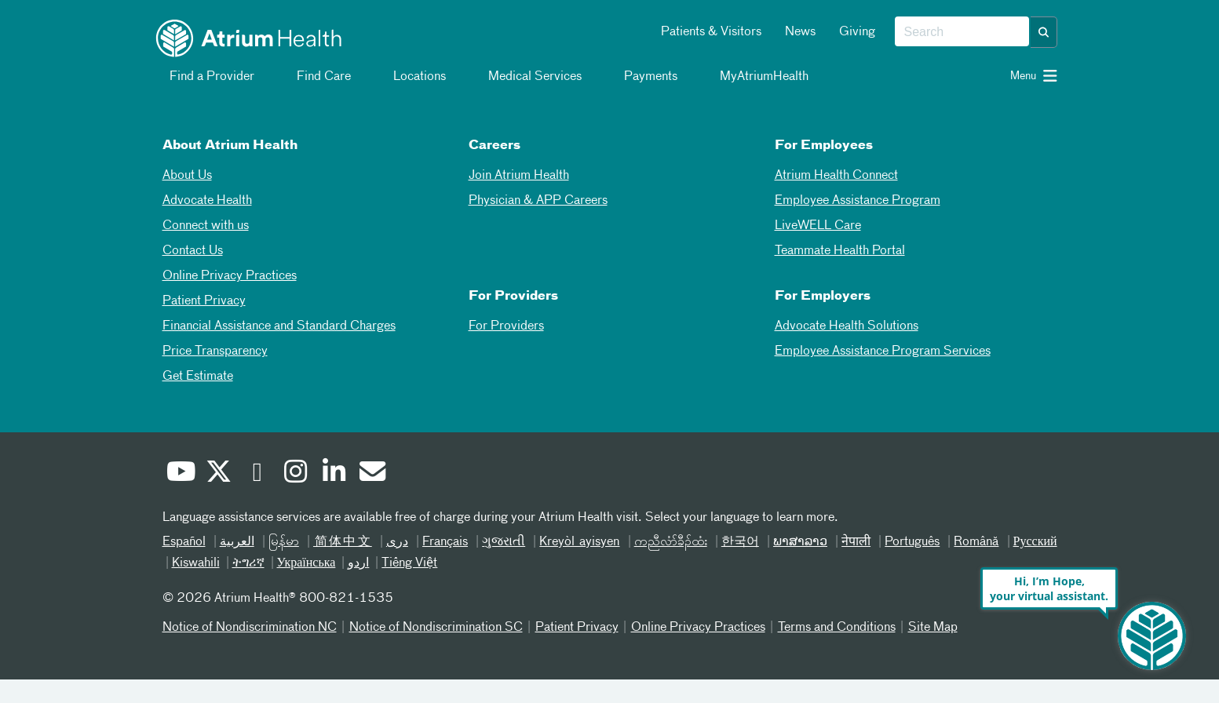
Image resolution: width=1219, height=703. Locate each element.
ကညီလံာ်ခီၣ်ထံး (670, 542)
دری (397, 542)
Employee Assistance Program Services (883, 351)
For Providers (506, 326)
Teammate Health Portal (840, 251)
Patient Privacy (204, 301)
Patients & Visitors (711, 32)
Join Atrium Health (519, 175)
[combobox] (962, 32)
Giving (857, 32)
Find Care (314, 77)
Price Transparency (215, 351)
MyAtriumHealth (754, 77)
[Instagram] (293, 474)
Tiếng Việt (409, 563)
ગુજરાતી (503, 542)
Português (912, 542)
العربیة (237, 542)
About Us (187, 175)
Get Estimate (197, 376)
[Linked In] (332, 474)
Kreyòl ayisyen (579, 542)
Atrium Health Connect (836, 175)
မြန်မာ (283, 542)
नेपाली (855, 542)
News (800, 32)
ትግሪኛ (248, 563)
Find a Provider (202, 77)
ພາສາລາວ (800, 542)
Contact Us (192, 251)
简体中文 (342, 542)
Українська (306, 563)
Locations (410, 77)
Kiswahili (196, 563)
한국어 (740, 542)
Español (184, 542)
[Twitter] (216, 474)
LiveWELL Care (818, 226)
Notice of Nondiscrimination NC (249, 627)
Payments (641, 77)
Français (445, 542)
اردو (358, 563)
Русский (1035, 542)
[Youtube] (178, 474)
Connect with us (205, 226)
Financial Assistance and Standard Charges (279, 326)
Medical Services (525, 77)
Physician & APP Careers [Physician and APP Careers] (538, 201)
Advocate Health (207, 201)
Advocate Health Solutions (846, 326)
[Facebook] (255, 474)
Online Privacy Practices (229, 276)
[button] (1044, 32)
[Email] (370, 474)
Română (976, 542)
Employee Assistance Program (857, 201)
